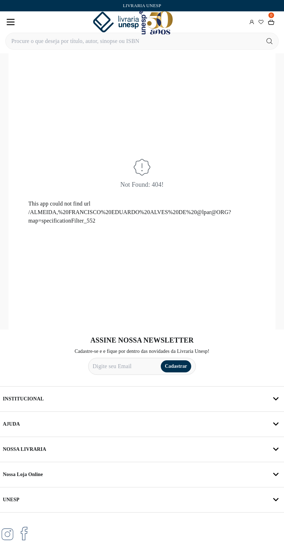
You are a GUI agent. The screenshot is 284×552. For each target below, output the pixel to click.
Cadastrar (176, 366)
